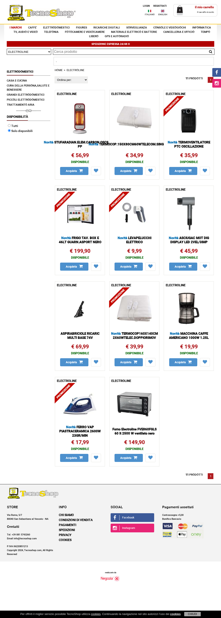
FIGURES (81, 27)
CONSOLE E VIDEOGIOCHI (169, 27)
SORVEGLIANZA (136, 27)
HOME (58, 70)
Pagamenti (67, 525)
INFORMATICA (201, 27)
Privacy (65, 535)
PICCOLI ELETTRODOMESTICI (25, 99)
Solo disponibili (20, 131)
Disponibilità (17, 116)
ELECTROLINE (75, 70)
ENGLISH (162, 14)
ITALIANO (150, 14)
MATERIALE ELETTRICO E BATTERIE (134, 32)
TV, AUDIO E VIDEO (25, 32)
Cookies (65, 540)
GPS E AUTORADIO (117, 36)
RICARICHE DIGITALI (106, 27)
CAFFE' (32, 27)
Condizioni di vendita (76, 520)
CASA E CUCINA (17, 80)
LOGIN (146, 6)
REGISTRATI (160, 6)
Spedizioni (67, 530)
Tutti (13, 126)
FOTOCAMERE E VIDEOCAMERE (85, 32)
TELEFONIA (51, 32)
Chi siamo (66, 515)
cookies (96, 614)
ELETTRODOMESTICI (56, 27)
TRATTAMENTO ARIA (20, 104)
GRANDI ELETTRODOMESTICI (25, 94)
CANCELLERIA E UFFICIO (178, 32)
